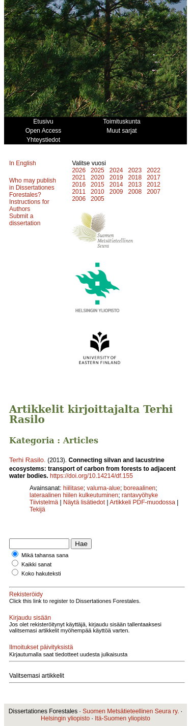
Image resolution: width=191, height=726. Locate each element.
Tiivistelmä (44, 502)
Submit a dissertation (24, 220)
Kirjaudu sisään (30, 617)
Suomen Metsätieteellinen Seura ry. (131, 711)
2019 (116, 177)
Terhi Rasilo (26, 460)
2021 (79, 177)
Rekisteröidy (26, 594)
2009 (116, 191)
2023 (135, 170)
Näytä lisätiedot (84, 502)
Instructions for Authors (29, 205)
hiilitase (73, 488)
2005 (97, 198)
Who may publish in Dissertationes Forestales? (32, 187)
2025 (97, 170)
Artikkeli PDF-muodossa (142, 502)
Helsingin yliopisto (65, 718)
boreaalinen (140, 488)
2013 (135, 184)
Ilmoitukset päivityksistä (41, 647)
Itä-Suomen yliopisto (122, 718)
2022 (153, 170)
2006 (79, 198)
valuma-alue (103, 488)
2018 (135, 177)
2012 (153, 184)
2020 (97, 177)
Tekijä (37, 509)
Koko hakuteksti (41, 573)
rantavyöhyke (140, 495)
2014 (116, 184)
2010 (97, 191)
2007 (153, 191)
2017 (153, 177)
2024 (116, 170)
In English (22, 163)
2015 (97, 184)
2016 (79, 184)
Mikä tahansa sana (44, 555)
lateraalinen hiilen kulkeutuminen (74, 495)
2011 (79, 191)
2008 (135, 191)
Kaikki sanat (36, 564)
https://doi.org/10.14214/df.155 (91, 475)
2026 (79, 170)
